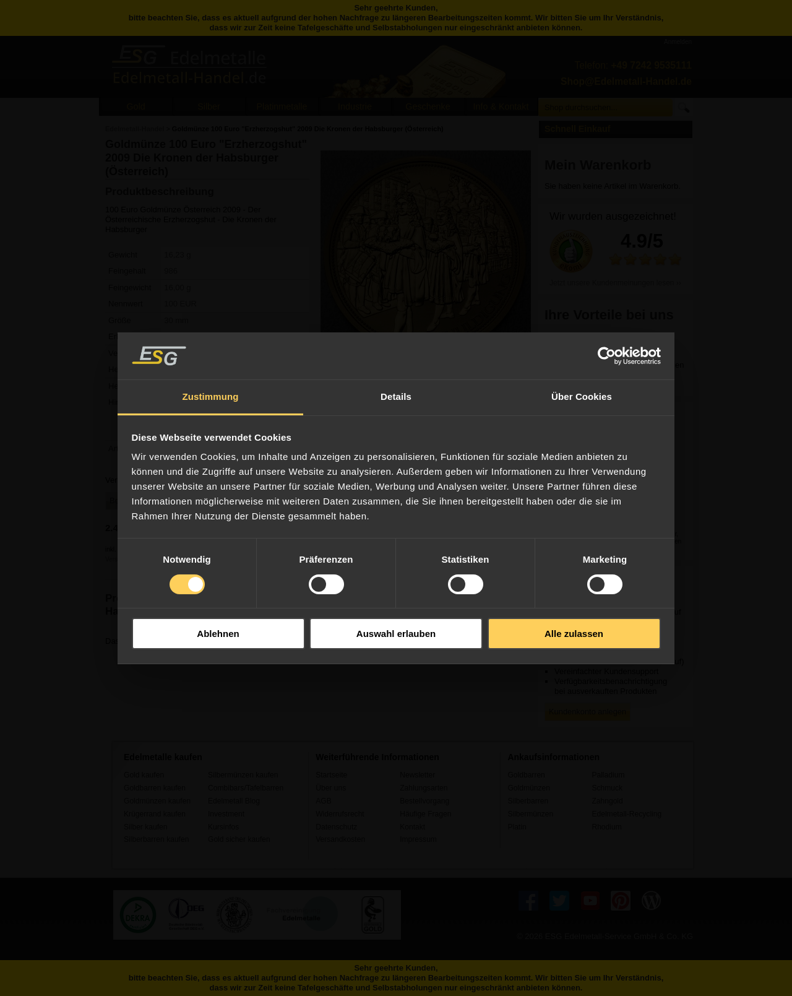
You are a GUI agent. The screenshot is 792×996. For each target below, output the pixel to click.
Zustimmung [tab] (211, 396)
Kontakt (412, 827)
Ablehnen (218, 633)
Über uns (331, 788)
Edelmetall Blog (234, 801)
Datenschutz (336, 827)
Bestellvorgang (424, 801)
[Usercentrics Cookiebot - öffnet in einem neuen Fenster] (607, 356)
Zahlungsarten (423, 788)
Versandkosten (340, 839)
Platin (516, 827)
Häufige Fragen (425, 814)
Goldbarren (525, 775)
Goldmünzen (528, 788)
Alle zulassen (573, 633)
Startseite (331, 775)
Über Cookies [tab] (581, 396)
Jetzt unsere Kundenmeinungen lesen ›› (615, 283)
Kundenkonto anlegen (587, 711)
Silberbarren (527, 801)
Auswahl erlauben (396, 633)
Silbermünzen (530, 814)
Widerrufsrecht (340, 814)
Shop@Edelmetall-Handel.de (626, 81)
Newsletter (417, 775)
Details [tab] (396, 396)
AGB (324, 801)
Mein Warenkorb (598, 165)
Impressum (418, 839)
